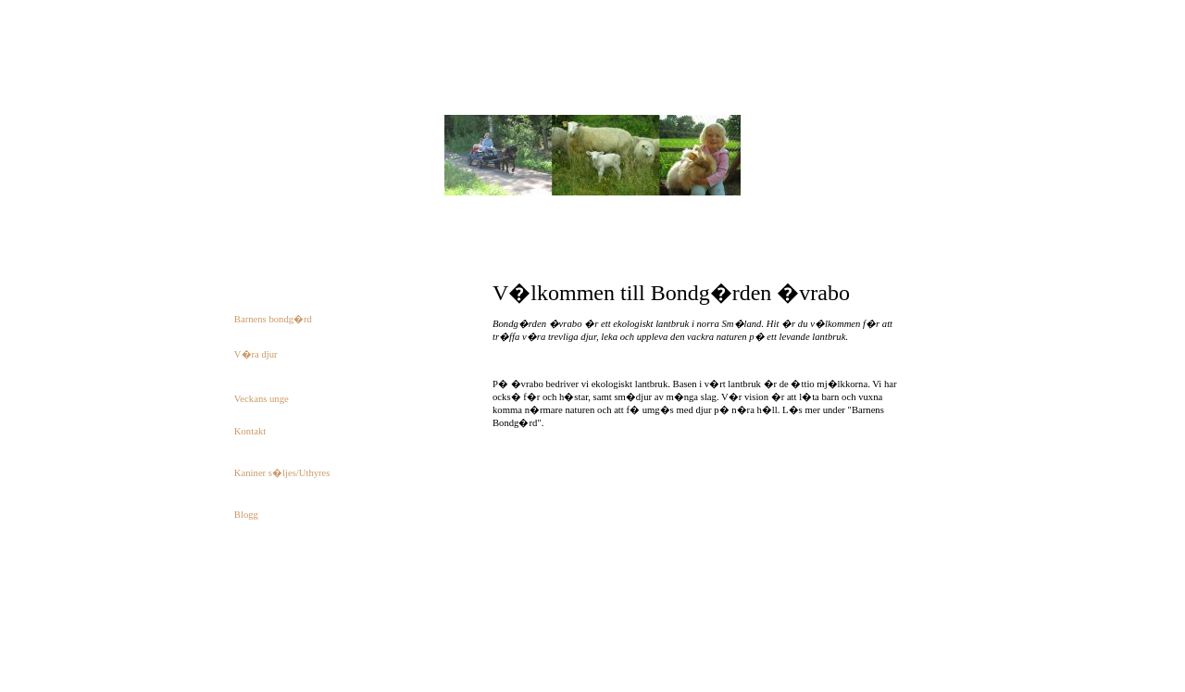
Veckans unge (261, 399)
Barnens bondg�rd (273, 319)
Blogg (246, 515)
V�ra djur (256, 354)
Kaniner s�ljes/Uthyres (282, 473)
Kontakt (250, 431)
